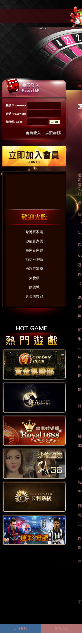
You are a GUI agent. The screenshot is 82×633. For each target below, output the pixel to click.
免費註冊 (61, 628)
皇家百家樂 (34, 250)
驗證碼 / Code (14, 121)
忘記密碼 (52, 133)
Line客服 (20, 628)
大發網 (34, 278)
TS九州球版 (34, 259)
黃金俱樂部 (34, 296)
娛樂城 (34, 287)
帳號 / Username (16, 105)
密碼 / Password (16, 113)
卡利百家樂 (34, 269)
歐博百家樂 (34, 232)
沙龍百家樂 (34, 241)
